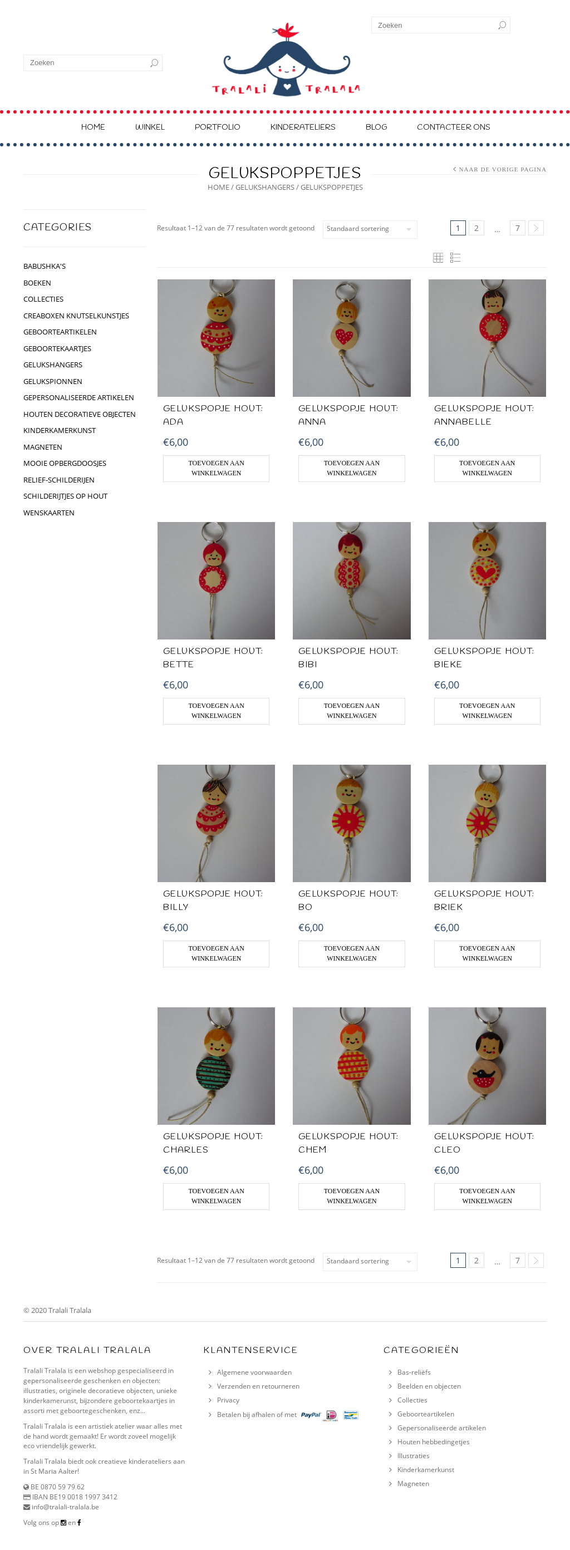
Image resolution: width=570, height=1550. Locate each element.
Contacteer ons (453, 127)
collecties (43, 299)
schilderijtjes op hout (65, 496)
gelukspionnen (52, 381)
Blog (376, 127)
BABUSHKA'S (44, 266)
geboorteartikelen (60, 332)
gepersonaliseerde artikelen (78, 397)
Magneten (42, 447)
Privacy (228, 1400)
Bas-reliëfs (414, 1372)
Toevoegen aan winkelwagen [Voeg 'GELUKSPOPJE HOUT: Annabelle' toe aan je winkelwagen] (487, 468)
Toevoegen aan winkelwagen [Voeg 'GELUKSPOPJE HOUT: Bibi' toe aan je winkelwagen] (352, 711)
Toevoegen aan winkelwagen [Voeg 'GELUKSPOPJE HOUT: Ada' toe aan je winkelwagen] (216, 468)
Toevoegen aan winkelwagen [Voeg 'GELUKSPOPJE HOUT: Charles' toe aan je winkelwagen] (216, 1196)
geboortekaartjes (57, 348)
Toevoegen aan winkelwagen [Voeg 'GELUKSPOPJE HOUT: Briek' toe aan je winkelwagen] (487, 953)
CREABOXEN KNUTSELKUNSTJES (76, 316)
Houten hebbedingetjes (433, 1441)
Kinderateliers (303, 127)
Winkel (150, 127)
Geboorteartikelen (425, 1414)
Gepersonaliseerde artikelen (441, 1428)
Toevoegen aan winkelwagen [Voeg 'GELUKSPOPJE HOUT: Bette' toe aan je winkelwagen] (216, 711)
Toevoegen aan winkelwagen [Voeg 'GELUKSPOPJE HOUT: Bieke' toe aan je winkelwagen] (487, 711)
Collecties (412, 1400)
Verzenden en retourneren (258, 1386)
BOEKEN (37, 283)
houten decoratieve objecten (79, 414)
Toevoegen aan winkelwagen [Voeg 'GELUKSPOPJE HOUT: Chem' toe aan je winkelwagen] (352, 1196)
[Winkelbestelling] (370, 229)
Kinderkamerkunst (425, 1469)
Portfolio (217, 127)
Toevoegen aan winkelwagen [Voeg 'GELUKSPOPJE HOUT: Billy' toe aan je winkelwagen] (216, 953)
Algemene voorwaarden (254, 1372)
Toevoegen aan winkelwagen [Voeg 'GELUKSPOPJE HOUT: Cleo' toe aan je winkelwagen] (487, 1196)
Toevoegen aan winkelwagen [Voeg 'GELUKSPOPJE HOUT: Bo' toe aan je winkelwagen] (352, 953)
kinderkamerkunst (59, 430)
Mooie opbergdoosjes (64, 463)
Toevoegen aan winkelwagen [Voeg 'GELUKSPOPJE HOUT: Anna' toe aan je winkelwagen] (352, 468)
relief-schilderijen (59, 480)
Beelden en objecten (429, 1386)
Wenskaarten (49, 513)
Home (93, 127)
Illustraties (413, 1455)
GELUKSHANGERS (264, 187)
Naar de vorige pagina (503, 169)
